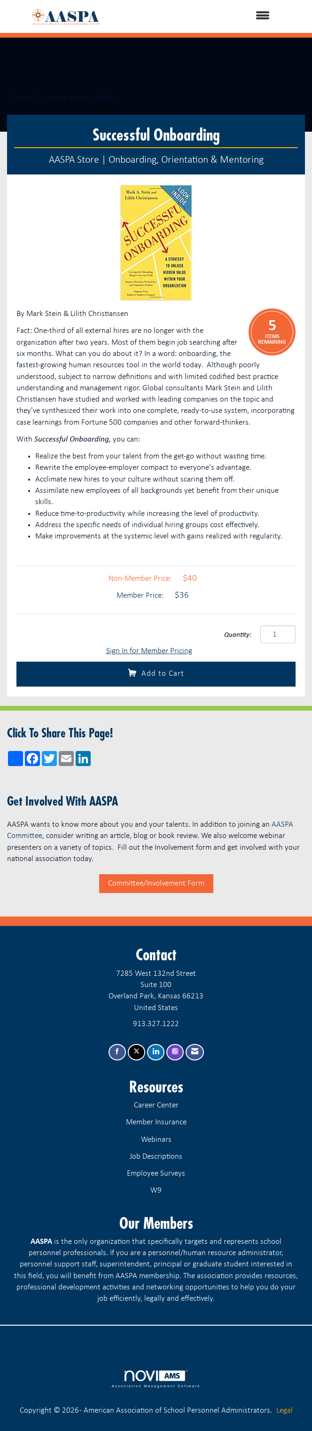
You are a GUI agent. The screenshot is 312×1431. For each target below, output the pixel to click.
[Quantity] (278, 634)
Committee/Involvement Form (156, 883)
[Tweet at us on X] (136, 1052)
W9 (156, 1190)
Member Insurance (156, 1122)
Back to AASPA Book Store (60, 99)
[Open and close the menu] (204, 16)
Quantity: (237, 635)
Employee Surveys (156, 1174)
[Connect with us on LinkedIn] (155, 1052)
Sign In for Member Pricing (149, 651)
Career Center (156, 1105)
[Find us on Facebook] (117, 1052)
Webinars (156, 1140)
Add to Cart (156, 673)
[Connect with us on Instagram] (175, 1052)
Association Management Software (155, 1379)
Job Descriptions (156, 1157)
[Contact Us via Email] (195, 1052)
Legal (284, 1411)
